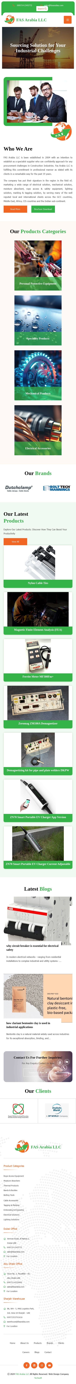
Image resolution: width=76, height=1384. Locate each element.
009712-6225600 (14, 1282)
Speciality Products (38, 338)
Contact (48, 1352)
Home (12, 1343)
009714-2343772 (24, 5)
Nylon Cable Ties (38, 583)
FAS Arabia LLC (22, 1374)
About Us (24, 1343)
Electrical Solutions (11, 1215)
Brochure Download (43, 209)
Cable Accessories (11, 1200)
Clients (61, 1343)
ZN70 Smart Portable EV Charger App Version (38, 817)
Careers (25, 1352)
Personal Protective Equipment (38, 283)
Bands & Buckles (10, 1190)
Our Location (12, 1256)
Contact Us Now (38, 1072)
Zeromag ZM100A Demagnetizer (38, 723)
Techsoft (38, 1377)
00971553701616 (14, 1317)
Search (42, 8)
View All (15, 541)
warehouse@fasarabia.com (18, 1321)
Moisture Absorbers (12, 1181)
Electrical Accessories (38, 448)
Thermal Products (11, 1185)
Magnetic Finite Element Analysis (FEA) (38, 629)
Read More (15, 209)
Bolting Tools (9, 1195)
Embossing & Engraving (14, 1210)
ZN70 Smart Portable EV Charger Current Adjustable (38, 863)
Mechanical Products (38, 393)
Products (38, 1343)
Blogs (37, 1352)
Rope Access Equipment (14, 1176)
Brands (50, 1343)
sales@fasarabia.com (53, 5)
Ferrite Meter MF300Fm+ (37, 676)
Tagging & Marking (11, 1205)
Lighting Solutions (11, 1219)
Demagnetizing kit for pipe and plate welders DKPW (38, 770)
